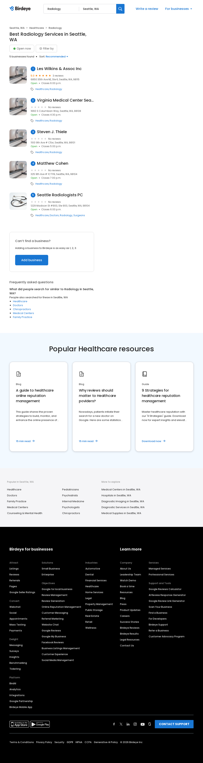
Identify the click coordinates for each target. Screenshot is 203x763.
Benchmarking (18, 663)
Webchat (15, 607)
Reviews (14, 574)
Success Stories (129, 622)
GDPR (70, 742)
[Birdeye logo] (20, 9)
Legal (88, 598)
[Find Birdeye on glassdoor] (150, 724)
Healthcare (36, 28)
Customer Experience (55, 654)
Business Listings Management (61, 648)
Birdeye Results (129, 633)
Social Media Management (58, 660)
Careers (125, 616)
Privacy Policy (44, 742)
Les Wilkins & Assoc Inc (59, 68)
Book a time (127, 586)
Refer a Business (159, 630)
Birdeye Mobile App (20, 707)
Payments (15, 630)
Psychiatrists (70, 495)
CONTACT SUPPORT (174, 724)
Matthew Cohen (52, 163)
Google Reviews (51, 630)
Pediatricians (70, 489)
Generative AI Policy (106, 742)
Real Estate (92, 616)
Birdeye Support (158, 624)
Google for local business (57, 589)
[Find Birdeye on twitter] (121, 724)
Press (123, 604)
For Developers (158, 618)
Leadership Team (130, 574)
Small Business (51, 568)
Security (59, 742)
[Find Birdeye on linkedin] (128, 724)
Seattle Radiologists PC (60, 195)
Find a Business (158, 612)
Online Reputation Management (61, 607)
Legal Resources (129, 639)
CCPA (88, 742)
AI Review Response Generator (167, 595)
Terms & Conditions (21, 742)
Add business (31, 260)
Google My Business (54, 636)
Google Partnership (21, 701)
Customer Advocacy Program (167, 636)
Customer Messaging (55, 612)
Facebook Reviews (53, 642)
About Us (125, 568)
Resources (126, 592)
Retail (88, 622)
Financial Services (96, 580)
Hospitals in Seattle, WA (116, 495)
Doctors (54, 215)
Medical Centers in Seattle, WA (121, 489)
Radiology (56, 89)
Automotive (92, 568)
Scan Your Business (160, 607)
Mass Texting (17, 624)
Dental (89, 574)
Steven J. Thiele (52, 131)
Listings (14, 568)
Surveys (14, 651)
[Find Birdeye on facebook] (114, 724)
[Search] (120, 9)
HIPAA (79, 742)
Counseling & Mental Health (24, 513)
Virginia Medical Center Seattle (65, 100)
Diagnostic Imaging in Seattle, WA (123, 501)
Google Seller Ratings (22, 592)
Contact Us (127, 645)
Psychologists (71, 507)
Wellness (90, 627)
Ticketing (15, 668)
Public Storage (94, 610)
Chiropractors (22, 309)
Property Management (99, 604)
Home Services (94, 592)
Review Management (54, 595)
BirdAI (12, 683)
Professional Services (161, 574)
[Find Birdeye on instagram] (135, 724)
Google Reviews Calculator (165, 589)
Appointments (18, 618)
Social (13, 612)
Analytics (15, 689)
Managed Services (160, 568)
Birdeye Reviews (129, 627)
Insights (14, 657)
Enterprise (48, 574)
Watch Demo (128, 580)
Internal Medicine (73, 501)
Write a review (147, 9)
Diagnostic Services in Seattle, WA (123, 507)
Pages (13, 586)
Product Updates (130, 610)
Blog (122, 598)
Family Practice (22, 317)
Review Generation (53, 601)
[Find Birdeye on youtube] (143, 724)
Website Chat (50, 624)
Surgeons (79, 215)
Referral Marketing (53, 618)
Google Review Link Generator (167, 601)
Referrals (14, 580)
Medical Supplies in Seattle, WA (121, 513)
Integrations (17, 695)
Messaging (16, 645)
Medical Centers (23, 313)
